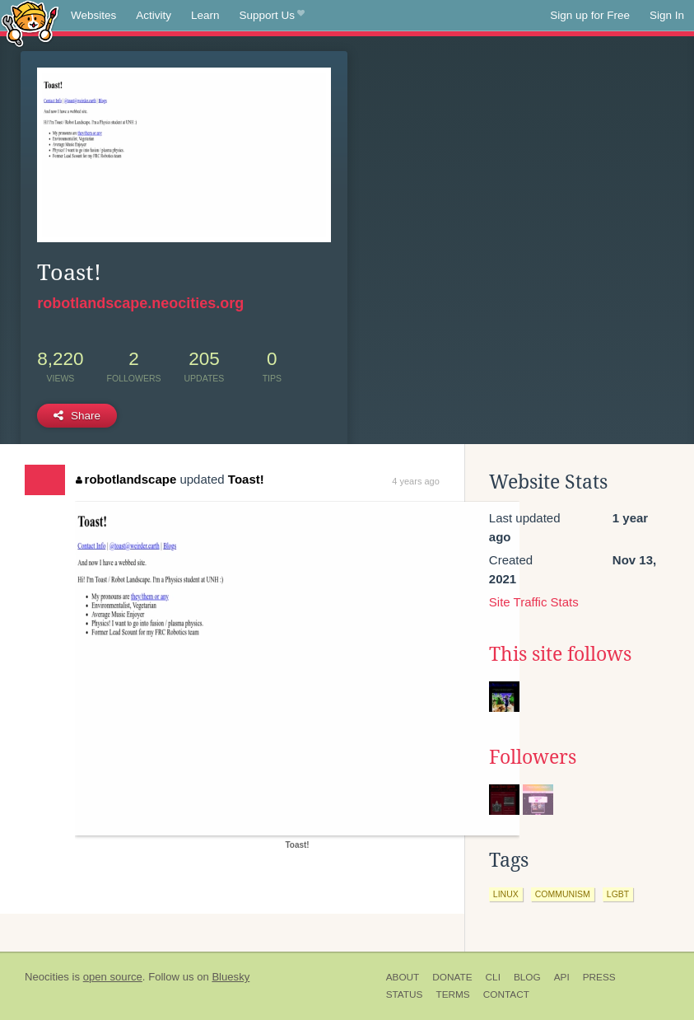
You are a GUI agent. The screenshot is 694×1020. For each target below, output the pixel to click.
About (403, 977)
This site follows (560, 654)
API (562, 977)
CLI (493, 977)
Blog (527, 977)
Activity (153, 15)
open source (112, 977)
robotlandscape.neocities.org (140, 303)
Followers (532, 757)
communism (562, 894)
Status (404, 994)
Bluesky (230, 977)
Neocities (47, 977)
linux (506, 894)
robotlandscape (126, 479)
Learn (205, 15)
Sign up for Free (590, 15)
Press (599, 977)
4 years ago (415, 481)
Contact (506, 994)
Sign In (667, 15)
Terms (452, 994)
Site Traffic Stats (534, 602)
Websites (93, 15)
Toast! (246, 479)
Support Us (272, 15)
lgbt (618, 894)
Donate (452, 977)
